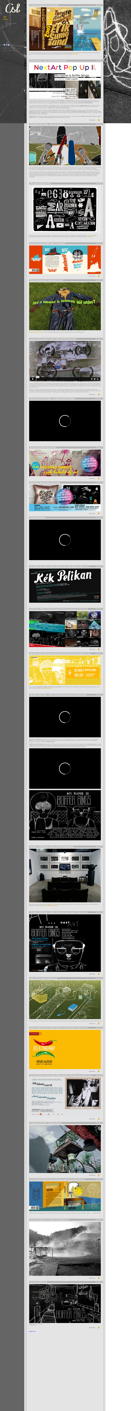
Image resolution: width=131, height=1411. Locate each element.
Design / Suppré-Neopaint (9, 50)
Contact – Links (10, 23)
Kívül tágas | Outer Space (36, 332)
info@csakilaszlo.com (15, 48)
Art (5, 18)
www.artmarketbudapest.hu (50, 905)
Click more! (76, 54)
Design (6, 19)
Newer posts (32, 1331)
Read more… (92, 120)
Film (5, 16)
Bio (6, 26)
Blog (7, 22)
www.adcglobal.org (46, 688)
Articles (8, 25)
